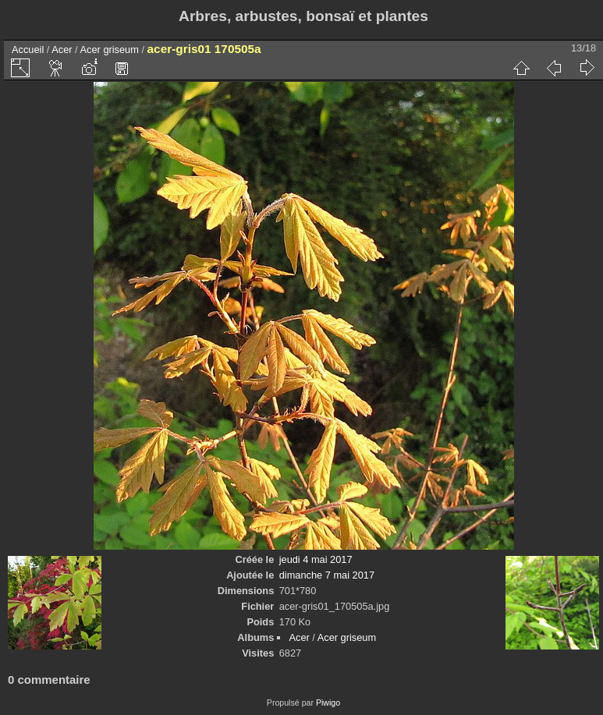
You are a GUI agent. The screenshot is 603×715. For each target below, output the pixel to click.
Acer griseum (109, 49)
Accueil (28, 49)
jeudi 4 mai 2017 (316, 559)
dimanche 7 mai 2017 (326, 575)
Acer (61, 49)
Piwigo (328, 702)
